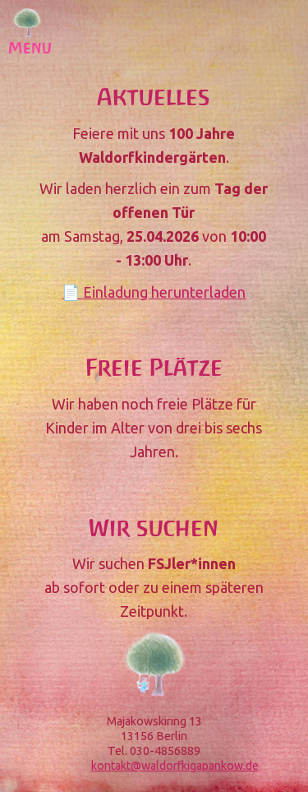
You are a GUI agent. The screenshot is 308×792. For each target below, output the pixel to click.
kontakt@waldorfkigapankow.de (175, 765)
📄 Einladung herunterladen (154, 292)
